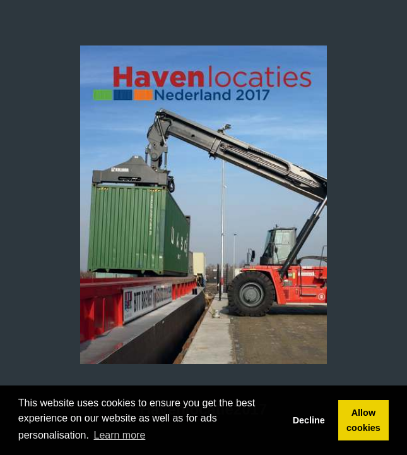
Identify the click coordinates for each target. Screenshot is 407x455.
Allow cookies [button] (363, 420)
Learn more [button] (120, 435)
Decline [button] (309, 420)
